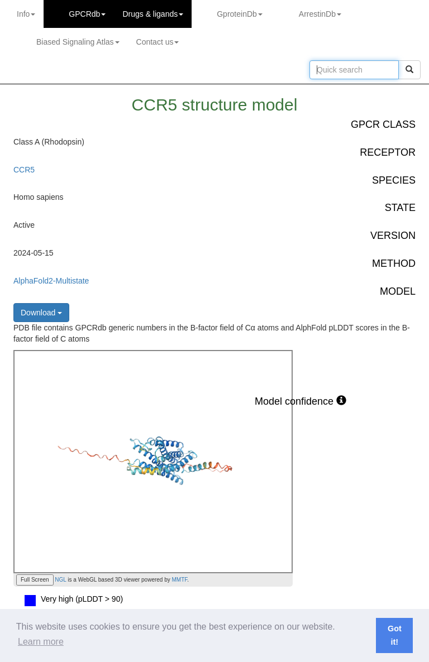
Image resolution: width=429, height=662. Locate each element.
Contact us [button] (157, 41)
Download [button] (41, 312)
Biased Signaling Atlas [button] (78, 41)
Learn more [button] (41, 641)
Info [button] (26, 13)
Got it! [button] (395, 635)
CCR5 (24, 169)
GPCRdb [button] (87, 13)
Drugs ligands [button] (152, 13)
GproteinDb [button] (240, 13)
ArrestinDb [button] (320, 13)
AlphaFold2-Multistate (51, 280)
